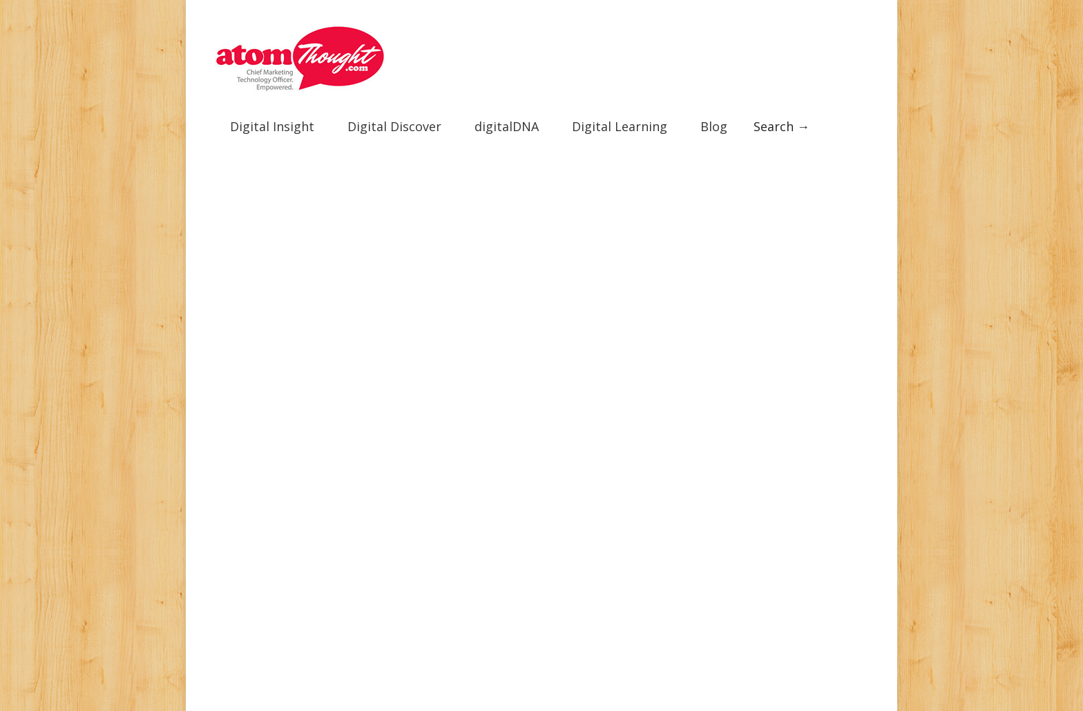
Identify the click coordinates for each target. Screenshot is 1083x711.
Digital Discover (394, 121)
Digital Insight (272, 121)
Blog (713, 121)
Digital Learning (619, 121)
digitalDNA (507, 121)
